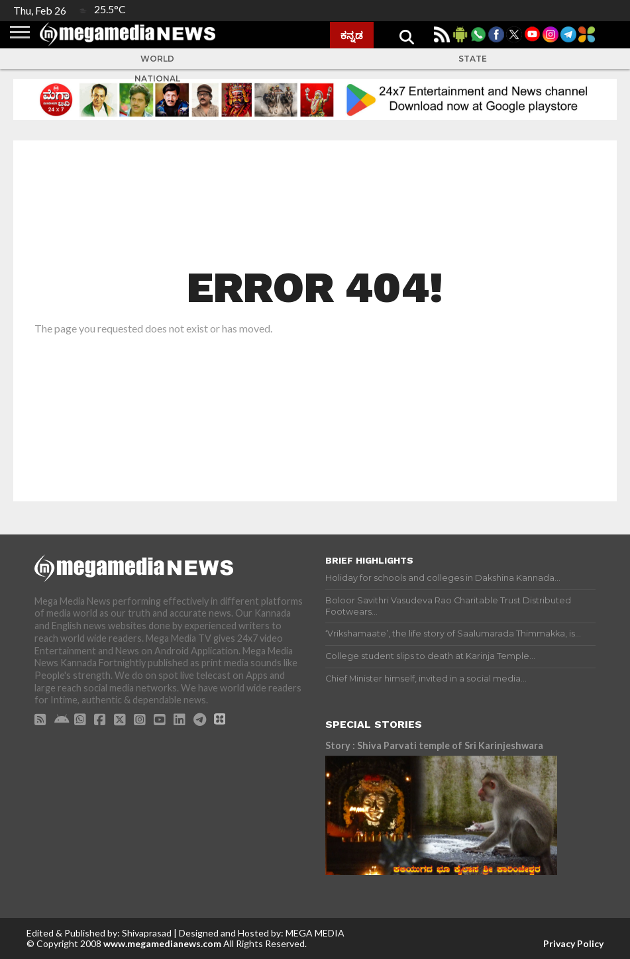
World (157, 59)
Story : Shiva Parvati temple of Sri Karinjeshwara (434, 745)
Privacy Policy (573, 943)
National (157, 78)
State (472, 59)
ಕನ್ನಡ (352, 35)
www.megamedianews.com (162, 943)
